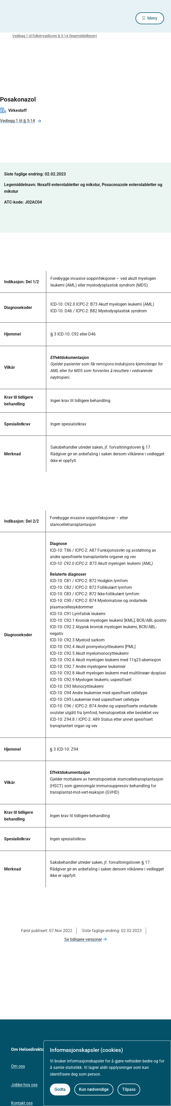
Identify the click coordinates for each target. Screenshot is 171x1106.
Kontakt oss (22, 1103)
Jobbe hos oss (24, 1084)
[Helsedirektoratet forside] (13, 18)
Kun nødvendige (94, 1089)
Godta (60, 1089)
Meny (152, 18)
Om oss (18, 1066)
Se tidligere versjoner (83, 939)
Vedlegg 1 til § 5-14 (17, 120)
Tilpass (129, 1089)
